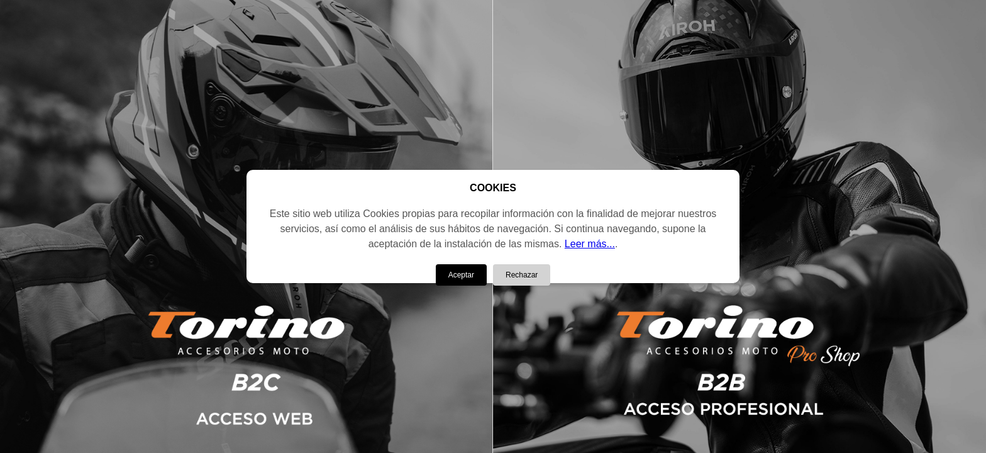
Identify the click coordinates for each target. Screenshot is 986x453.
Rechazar (522, 275)
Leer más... (590, 243)
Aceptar (461, 275)
